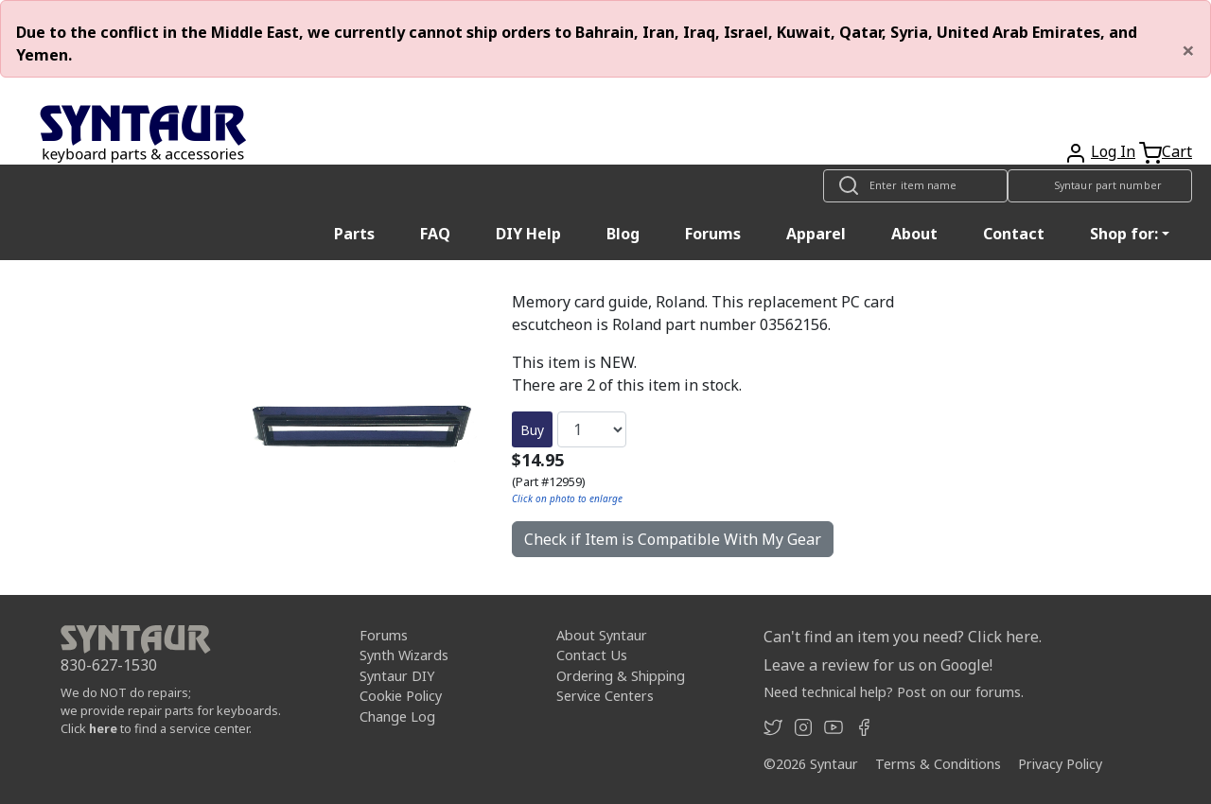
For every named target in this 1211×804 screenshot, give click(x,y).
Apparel (816, 233)
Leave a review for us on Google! (877, 665)
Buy (532, 430)
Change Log (397, 716)
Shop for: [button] (1124, 233)
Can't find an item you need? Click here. (902, 636)
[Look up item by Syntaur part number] (1100, 185)
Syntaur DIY (397, 676)
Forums (713, 233)
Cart (1177, 151)
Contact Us (591, 655)
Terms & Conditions (938, 764)
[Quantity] (591, 429)
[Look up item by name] (915, 185)
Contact (1013, 233)
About (914, 233)
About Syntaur (601, 635)
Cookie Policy (401, 696)
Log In (1113, 151)
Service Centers (605, 696)
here (103, 728)
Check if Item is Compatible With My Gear (672, 539)
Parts (354, 233)
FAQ (435, 233)
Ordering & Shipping (620, 676)
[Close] (1188, 50)
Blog (623, 233)
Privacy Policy (1060, 764)
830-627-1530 (109, 665)
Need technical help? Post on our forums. (893, 692)
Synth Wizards (404, 655)
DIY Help (528, 233)
